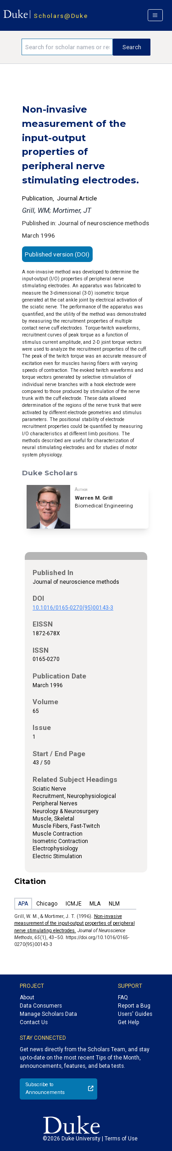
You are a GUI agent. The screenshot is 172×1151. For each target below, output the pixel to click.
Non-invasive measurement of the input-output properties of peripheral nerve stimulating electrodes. (74, 923)
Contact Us (34, 1022)
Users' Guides (135, 1014)
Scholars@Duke (61, 15)
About (27, 997)
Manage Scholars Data (48, 1014)
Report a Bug (134, 1006)
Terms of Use (121, 1138)
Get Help (128, 1022)
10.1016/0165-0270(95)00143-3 (73, 607)
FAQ (123, 997)
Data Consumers (41, 1006)
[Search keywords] (67, 47)
